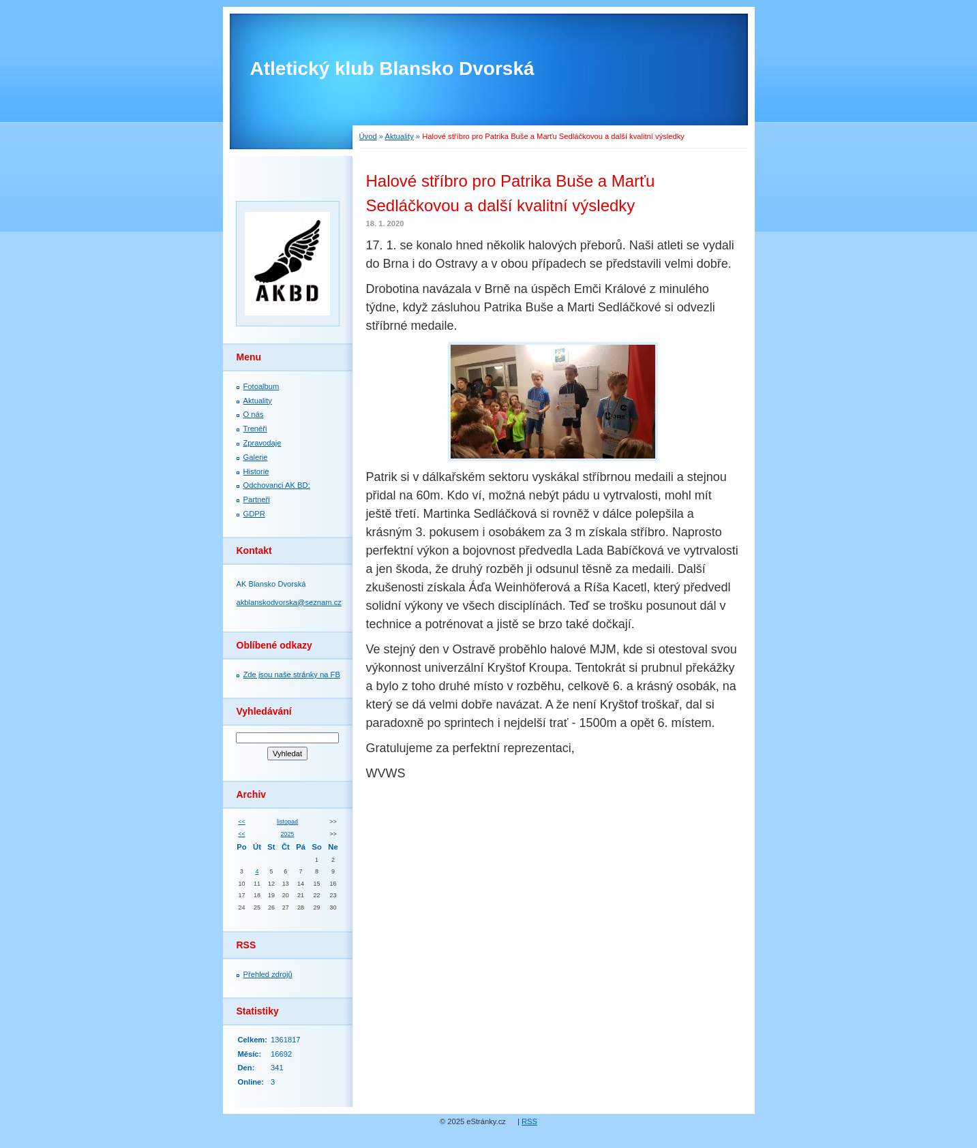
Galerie (255, 457)
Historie (256, 471)
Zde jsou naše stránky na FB (291, 674)
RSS (529, 1121)
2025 (288, 834)
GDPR (254, 514)
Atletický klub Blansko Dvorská (392, 68)
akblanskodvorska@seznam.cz (289, 602)
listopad (287, 821)
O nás (253, 414)
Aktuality (399, 136)
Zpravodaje (262, 443)
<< (241, 821)
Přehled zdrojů (267, 974)
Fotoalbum (261, 386)
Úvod (368, 136)
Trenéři (255, 428)
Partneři (256, 499)
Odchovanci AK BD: (276, 485)
